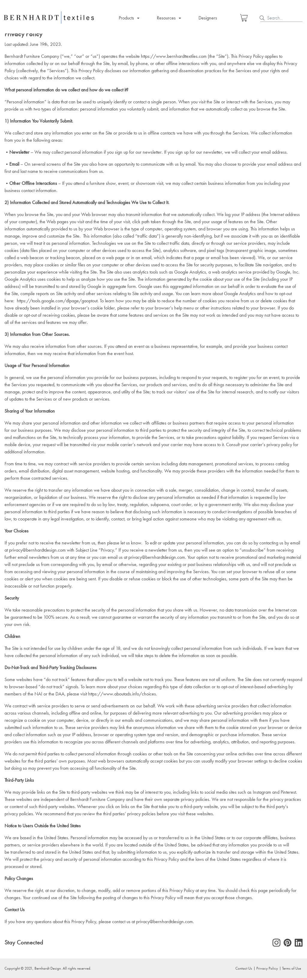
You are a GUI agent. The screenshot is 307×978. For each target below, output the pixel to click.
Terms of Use (291, 968)
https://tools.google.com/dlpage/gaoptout (57, 301)
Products (126, 18)
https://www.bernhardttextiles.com (174, 56)
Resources (166, 18)
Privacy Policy (267, 968)
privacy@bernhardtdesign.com (37, 550)
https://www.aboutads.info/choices (122, 694)
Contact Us (243, 968)
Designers (207, 18)
